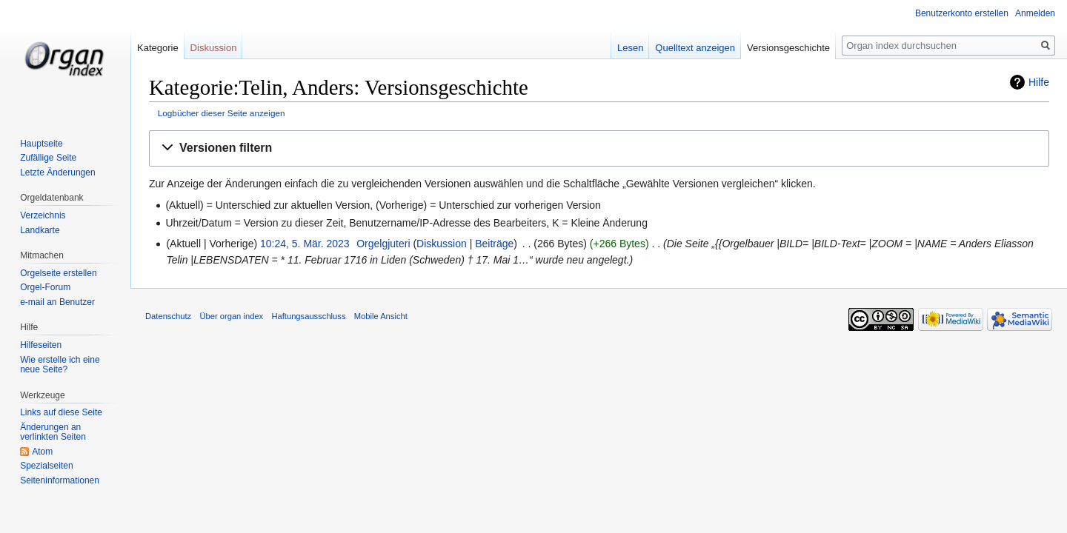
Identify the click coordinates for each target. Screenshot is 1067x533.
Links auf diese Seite (61, 412)
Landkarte (39, 230)
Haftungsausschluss (308, 316)
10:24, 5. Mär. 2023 (305, 243)
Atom (42, 451)
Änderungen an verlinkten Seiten (53, 432)
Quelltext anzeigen (695, 47)
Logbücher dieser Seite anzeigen (221, 113)
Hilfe (1038, 82)
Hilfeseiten (41, 345)
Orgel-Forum (45, 287)
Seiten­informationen (59, 480)
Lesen (630, 47)
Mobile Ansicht (381, 316)
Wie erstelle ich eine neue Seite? (59, 365)
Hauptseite (41, 143)
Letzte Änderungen (57, 172)
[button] (599, 148)
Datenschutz (168, 316)
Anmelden (1035, 13)
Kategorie (158, 47)
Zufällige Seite (48, 157)
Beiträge (494, 243)
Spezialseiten (46, 465)
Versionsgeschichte (788, 47)
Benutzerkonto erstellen (961, 13)
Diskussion (441, 243)
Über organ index (231, 316)
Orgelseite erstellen (58, 273)
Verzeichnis (42, 215)
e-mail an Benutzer (57, 302)
